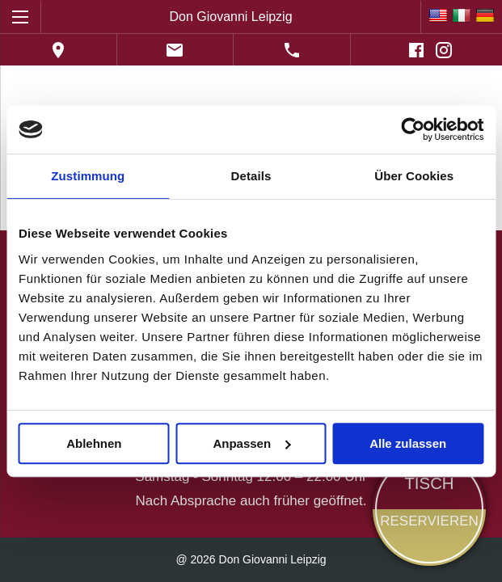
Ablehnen (93, 443)
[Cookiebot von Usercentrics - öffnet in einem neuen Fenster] (412, 129)
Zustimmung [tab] (87, 176)
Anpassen (251, 443)
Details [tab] (251, 176)
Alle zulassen (407, 443)
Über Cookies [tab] (413, 176)
